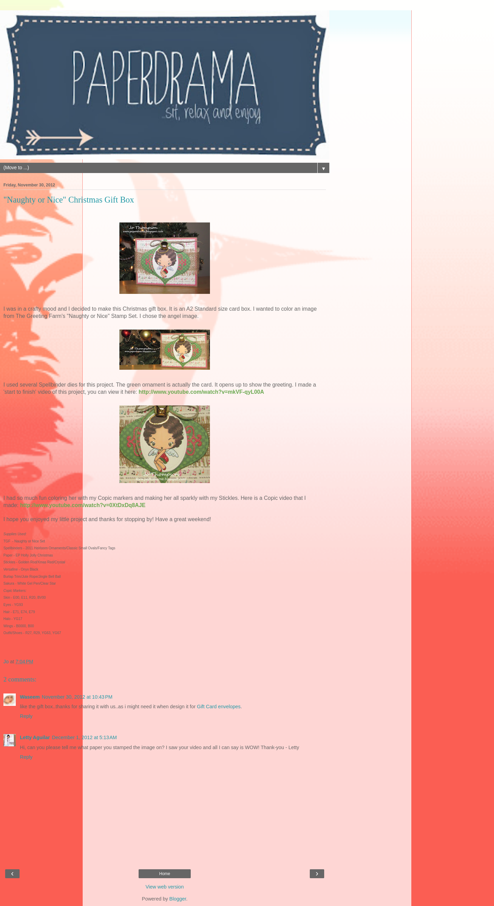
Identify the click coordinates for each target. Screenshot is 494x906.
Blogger (177, 899)
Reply (26, 716)
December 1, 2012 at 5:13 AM (84, 737)
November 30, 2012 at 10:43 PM (77, 697)
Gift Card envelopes (218, 706)
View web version (164, 887)
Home (164, 873)
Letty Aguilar (35, 737)
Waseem (30, 697)
